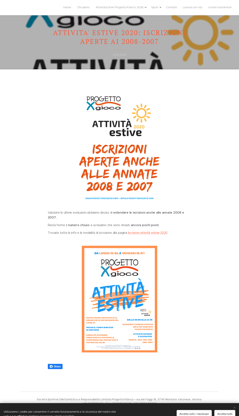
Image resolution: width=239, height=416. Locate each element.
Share (55, 366)
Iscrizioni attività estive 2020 (148, 233)
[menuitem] (193, 7)
